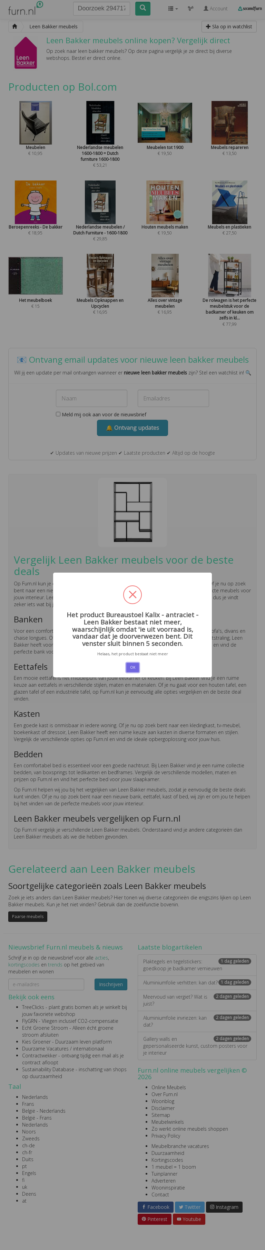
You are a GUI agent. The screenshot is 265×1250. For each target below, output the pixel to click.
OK (132, 667)
